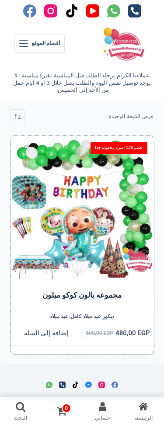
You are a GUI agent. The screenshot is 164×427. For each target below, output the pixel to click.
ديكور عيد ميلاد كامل (92, 316)
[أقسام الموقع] (39, 44)
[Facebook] (29, 10)
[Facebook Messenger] (88, 385)
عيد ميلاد (59, 316)
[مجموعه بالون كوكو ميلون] (82, 207)
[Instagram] (50, 10)
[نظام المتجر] (17, 116)
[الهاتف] (134, 10)
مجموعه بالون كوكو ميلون (82, 295)
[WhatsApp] (113, 10)
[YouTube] (92, 10)
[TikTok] (71, 10)
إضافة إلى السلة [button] (46, 333)
